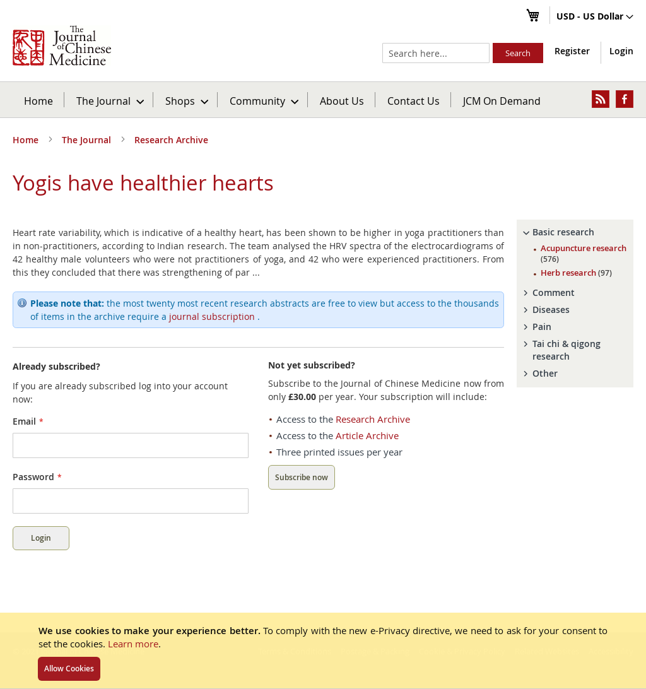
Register (572, 51)
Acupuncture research (583, 253)
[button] (594, 17)
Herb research (576, 272)
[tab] (575, 232)
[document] (323, 650)
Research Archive (171, 140)
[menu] (323, 99)
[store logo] (62, 45)
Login (621, 51)
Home (38, 100)
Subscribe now (301, 477)
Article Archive (367, 435)
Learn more (133, 643)
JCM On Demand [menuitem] (502, 100)
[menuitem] (109, 99)
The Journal (88, 140)
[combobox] (436, 53)
